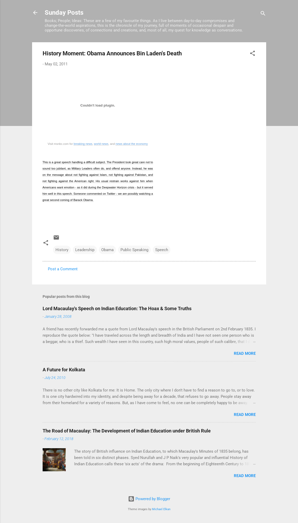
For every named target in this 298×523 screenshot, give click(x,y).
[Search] (263, 14)
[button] (252, 54)
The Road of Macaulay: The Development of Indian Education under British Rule (127, 431)
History (61, 249)
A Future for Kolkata (64, 369)
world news (101, 143)
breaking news (83, 143)
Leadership (84, 249)
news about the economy (132, 143)
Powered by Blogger (149, 498)
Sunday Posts (64, 12)
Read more (245, 353)
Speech (161, 249)
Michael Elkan (161, 509)
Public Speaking (134, 249)
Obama (107, 249)
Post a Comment (63, 269)
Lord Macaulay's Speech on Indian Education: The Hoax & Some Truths (117, 308)
